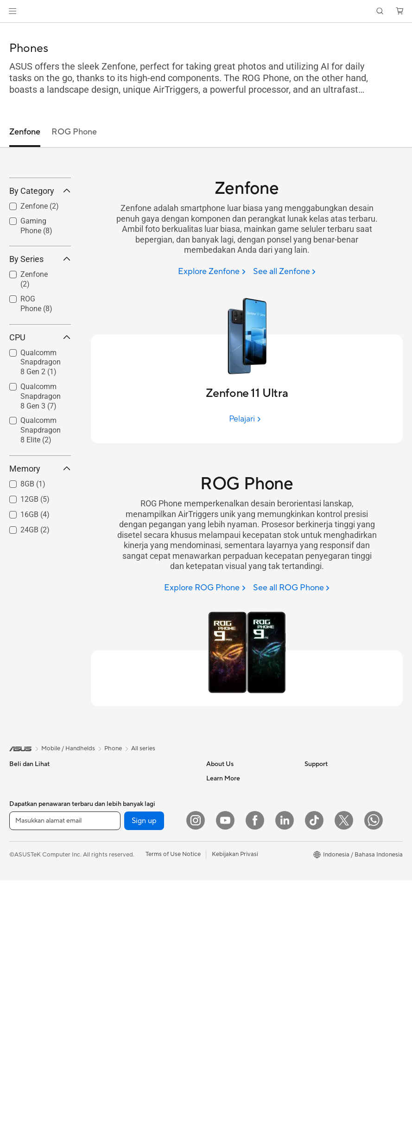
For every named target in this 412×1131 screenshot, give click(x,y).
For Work (22, 834)
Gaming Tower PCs (35, 974)
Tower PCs (23, 960)
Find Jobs (219, 875)
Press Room (222, 820)
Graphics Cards (127, 820)
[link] (206, 11)
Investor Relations (231, 806)
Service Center (226, 987)
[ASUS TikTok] (314, 1070)
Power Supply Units (132, 862)
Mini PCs (21, 1002)
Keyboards (121, 974)
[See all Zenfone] (284, 272)
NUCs (17, 988)
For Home (23, 820)
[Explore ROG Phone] (204, 588)
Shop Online (321, 890)
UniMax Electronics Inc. (238, 861)
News (214, 792)
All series (143, 748)
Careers (217, 889)
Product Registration (235, 945)
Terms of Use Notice (173, 1104)
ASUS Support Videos (236, 1015)
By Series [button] (40, 327)
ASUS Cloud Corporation (241, 847)
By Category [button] (40, 258)
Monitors (21, 918)
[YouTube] (225, 1070)
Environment (321, 792)
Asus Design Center (331, 820)
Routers (116, 904)
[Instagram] (195, 1070)
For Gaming (25, 876)
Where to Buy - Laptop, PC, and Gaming (348, 907)
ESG (310, 778)
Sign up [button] (144, 1071)
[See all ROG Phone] (291, 588)
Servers (116, 946)
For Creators (26, 848)
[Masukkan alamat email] (64, 1071)
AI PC (312, 953)
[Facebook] (255, 1070)
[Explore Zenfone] (211, 272)
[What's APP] (373, 1070)
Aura (310, 980)
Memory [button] (40, 536)
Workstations (124, 778)
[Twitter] (344, 1070)
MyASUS (218, 1029)
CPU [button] (40, 405)
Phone (18, 792)
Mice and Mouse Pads (135, 988)
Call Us (216, 973)
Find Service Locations (237, 931)
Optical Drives (125, 876)
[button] (12, 11)
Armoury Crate (325, 967)
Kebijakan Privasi (235, 1104)
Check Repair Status (234, 917)
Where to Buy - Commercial (342, 925)
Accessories (25, 890)
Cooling (116, 848)
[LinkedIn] (284, 1070)
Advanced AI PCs (328, 939)
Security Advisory (230, 1001)
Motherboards (126, 806)
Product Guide (324, 876)
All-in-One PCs (29, 946)
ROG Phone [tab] (74, 132)
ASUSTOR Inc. (226, 833)
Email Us (218, 959)
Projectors (23, 932)
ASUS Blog (319, 862)
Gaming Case (124, 834)
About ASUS (223, 778)
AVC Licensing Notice (334, 848)
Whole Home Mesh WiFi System (150, 918)
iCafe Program (324, 834)
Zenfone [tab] (24, 132)
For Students (26, 862)
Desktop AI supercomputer (143, 932)
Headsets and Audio (133, 1002)
